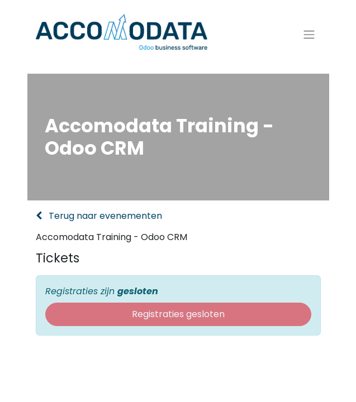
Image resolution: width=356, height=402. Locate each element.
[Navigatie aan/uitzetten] (309, 35)
